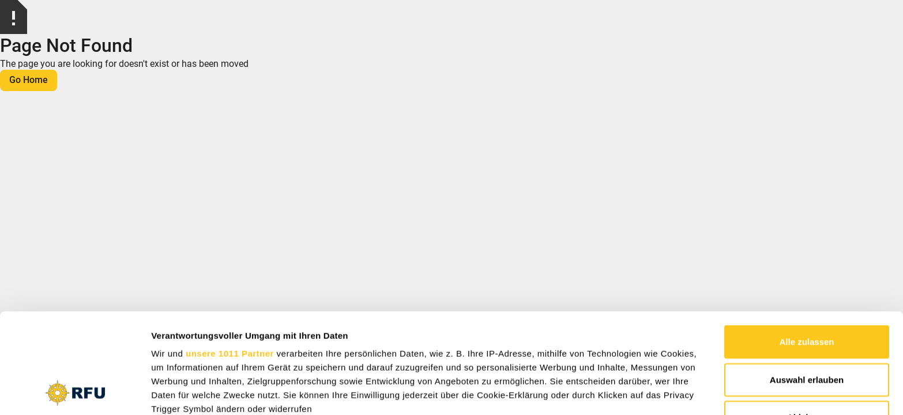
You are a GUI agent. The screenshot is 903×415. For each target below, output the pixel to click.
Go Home (28, 79)
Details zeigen (613, 392)
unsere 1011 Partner (230, 260)
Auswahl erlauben (807, 285)
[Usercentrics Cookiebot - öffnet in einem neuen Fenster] (74, 392)
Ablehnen (806, 324)
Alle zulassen (806, 248)
